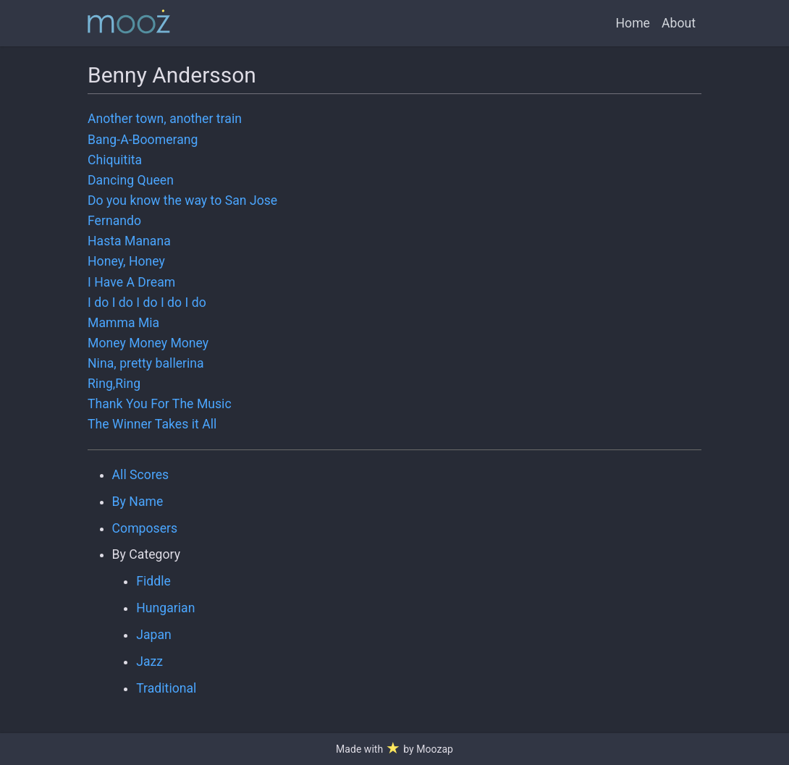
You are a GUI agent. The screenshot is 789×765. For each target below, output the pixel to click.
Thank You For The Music (160, 404)
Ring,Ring (114, 383)
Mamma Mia (123, 323)
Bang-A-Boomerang (143, 139)
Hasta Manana (129, 241)
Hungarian (165, 608)
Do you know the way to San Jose (182, 200)
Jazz (149, 661)
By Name (138, 501)
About (679, 23)
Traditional (166, 688)
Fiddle (153, 581)
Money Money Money (148, 343)
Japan (154, 634)
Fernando (114, 221)
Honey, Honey (126, 261)
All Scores (140, 475)
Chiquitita (115, 160)
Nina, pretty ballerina (146, 363)
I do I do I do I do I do (147, 302)
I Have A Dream (131, 282)
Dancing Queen (131, 180)
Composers (145, 528)
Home (633, 23)
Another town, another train (165, 118)
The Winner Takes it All (152, 424)
